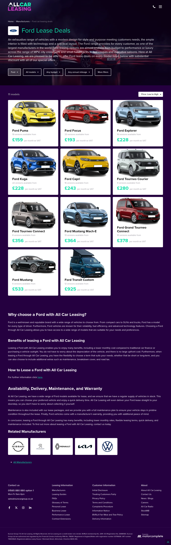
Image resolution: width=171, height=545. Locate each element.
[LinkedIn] (30, 508)
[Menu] (160, 6)
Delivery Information (101, 518)
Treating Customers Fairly (104, 494)
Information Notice (101, 510)
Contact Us (146, 494)
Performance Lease (61, 514)
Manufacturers (58, 490)
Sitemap (145, 514)
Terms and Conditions (102, 502)
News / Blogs (147, 498)
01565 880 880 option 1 (21, 490)
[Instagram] (23, 508)
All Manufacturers (22, 462)
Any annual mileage (79, 72)
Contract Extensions (61, 518)
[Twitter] (16, 508)
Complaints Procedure (102, 506)
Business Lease (59, 510)
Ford (15, 72)
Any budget (53, 72)
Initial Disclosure (100, 490)
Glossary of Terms (60, 502)
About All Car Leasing (151, 490)
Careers (144, 502)
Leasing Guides (59, 494)
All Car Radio (147, 506)
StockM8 (145, 510)
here (40, 377)
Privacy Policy (98, 498)
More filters (103, 72)
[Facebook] (9, 508)
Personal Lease (59, 506)
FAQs (54, 498)
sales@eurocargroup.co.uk (20, 498)
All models (32, 72)
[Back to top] (168, 542)
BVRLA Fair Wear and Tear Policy (107, 514)
